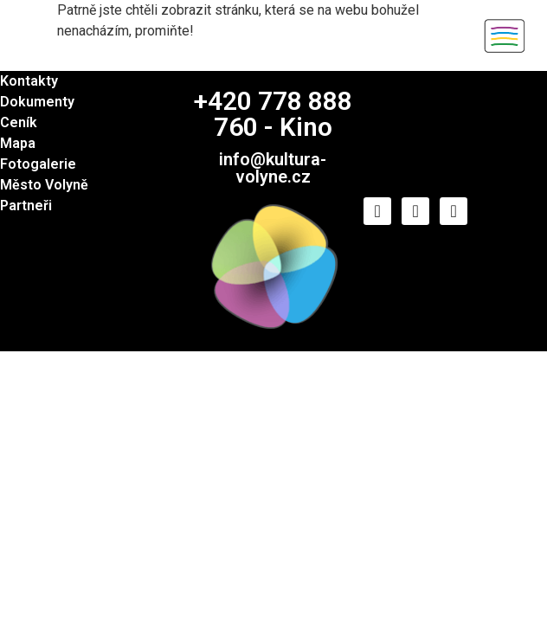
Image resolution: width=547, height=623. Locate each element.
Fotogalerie (38, 164)
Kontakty (29, 81)
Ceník (18, 122)
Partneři (26, 205)
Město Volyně (44, 185)
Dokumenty (37, 101)
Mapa (17, 143)
